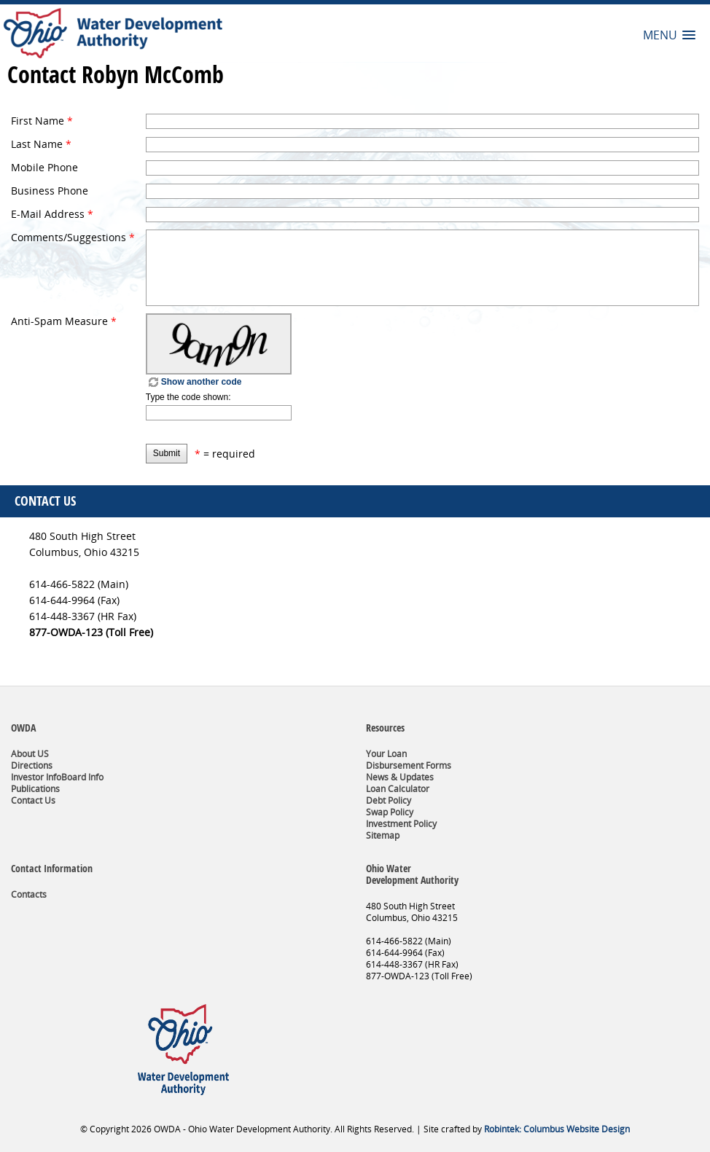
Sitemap (382, 835)
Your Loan (386, 754)
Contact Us (33, 800)
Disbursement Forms (408, 765)
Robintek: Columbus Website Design (557, 1129)
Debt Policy (388, 800)
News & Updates (400, 777)
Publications (35, 789)
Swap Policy (389, 812)
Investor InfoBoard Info (57, 777)
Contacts (29, 894)
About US (30, 754)
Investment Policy (401, 824)
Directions (31, 765)
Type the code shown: (188, 397)
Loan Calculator (397, 789)
